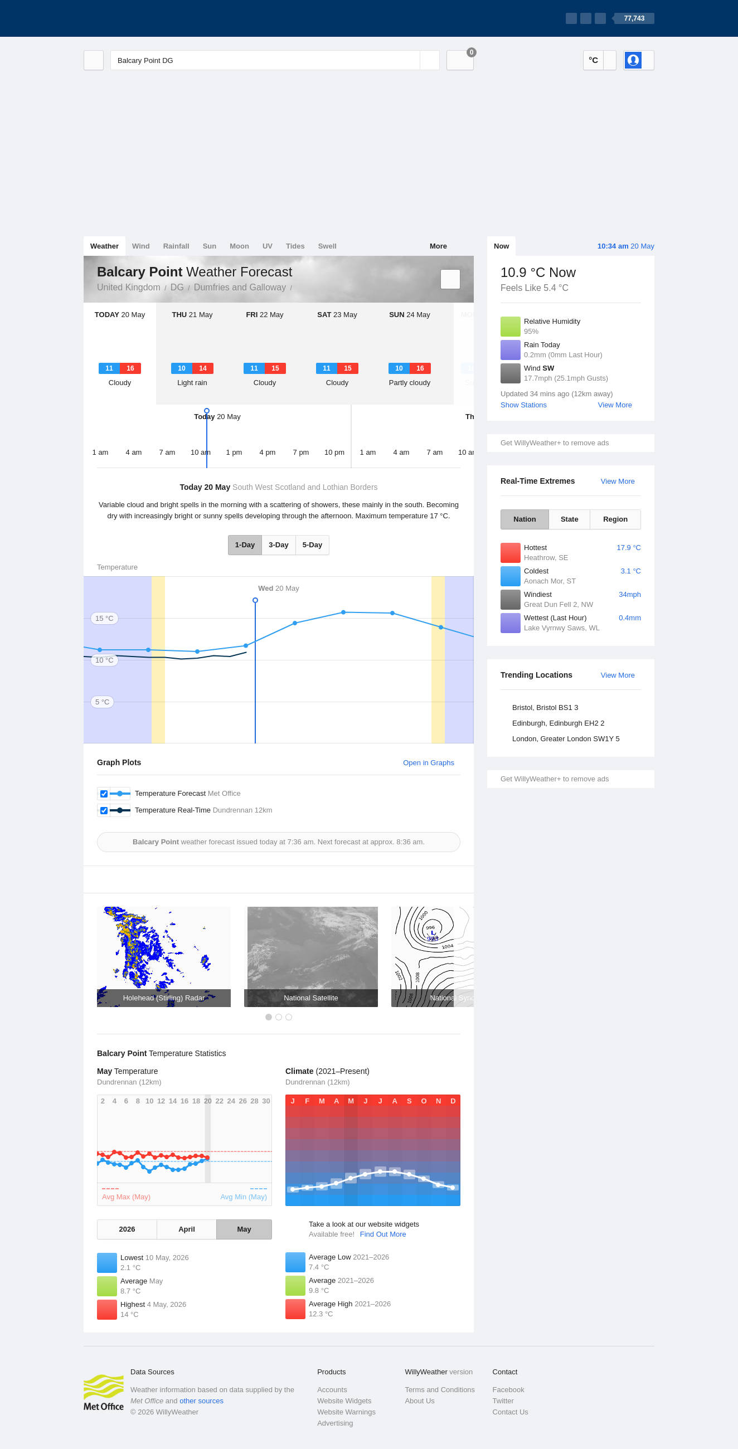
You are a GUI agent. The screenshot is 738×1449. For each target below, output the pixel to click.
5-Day (312, 545)
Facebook (509, 1389)
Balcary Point (298, 286)
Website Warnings (346, 1412)
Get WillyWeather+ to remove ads (555, 443)
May (244, 1229)
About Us (419, 1401)
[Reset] (410, 60)
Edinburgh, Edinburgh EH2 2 (558, 723)
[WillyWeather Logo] (136, 18)
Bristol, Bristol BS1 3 (545, 707)
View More (615, 405)
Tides (295, 246)
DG (177, 287)
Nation (524, 519)
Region (615, 519)
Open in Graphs (428, 762)
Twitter (503, 1401)
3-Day (278, 545)
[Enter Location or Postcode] (275, 60)
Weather (104, 246)
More (438, 246)
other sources (201, 1401)
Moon (239, 246)
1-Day (245, 545)
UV (268, 246)
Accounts (332, 1389)
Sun (210, 246)
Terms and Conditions (440, 1389)
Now (501, 246)
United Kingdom (129, 287)
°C (593, 60)
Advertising (335, 1423)
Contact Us (510, 1412)
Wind (141, 246)
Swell (327, 246)
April (186, 1229)
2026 (127, 1229)
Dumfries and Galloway (240, 287)
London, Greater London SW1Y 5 (566, 739)
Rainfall (176, 246)
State (570, 519)
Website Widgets (344, 1401)
